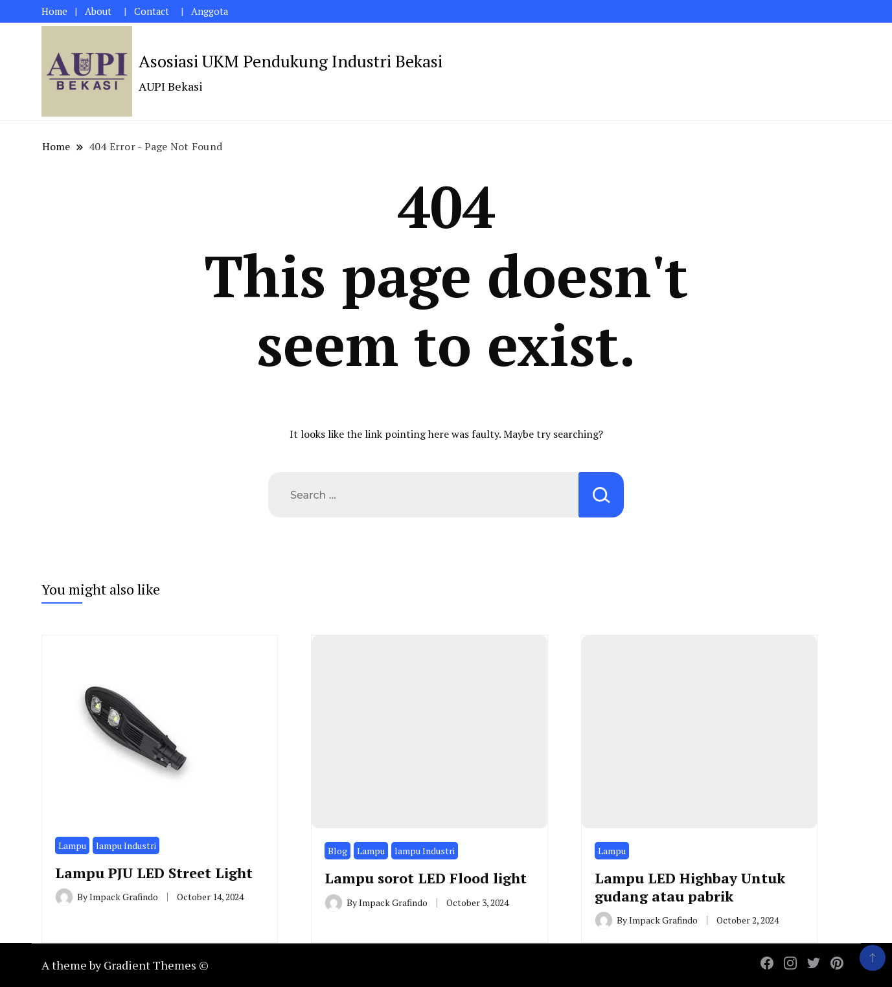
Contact (151, 11)
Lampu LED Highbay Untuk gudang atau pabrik (690, 886)
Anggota (209, 11)
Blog (337, 851)
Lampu (72, 845)
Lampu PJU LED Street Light (154, 872)
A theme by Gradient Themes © (125, 965)
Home (54, 11)
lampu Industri (126, 845)
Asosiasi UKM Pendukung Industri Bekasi (290, 61)
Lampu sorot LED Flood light (426, 877)
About (98, 11)
